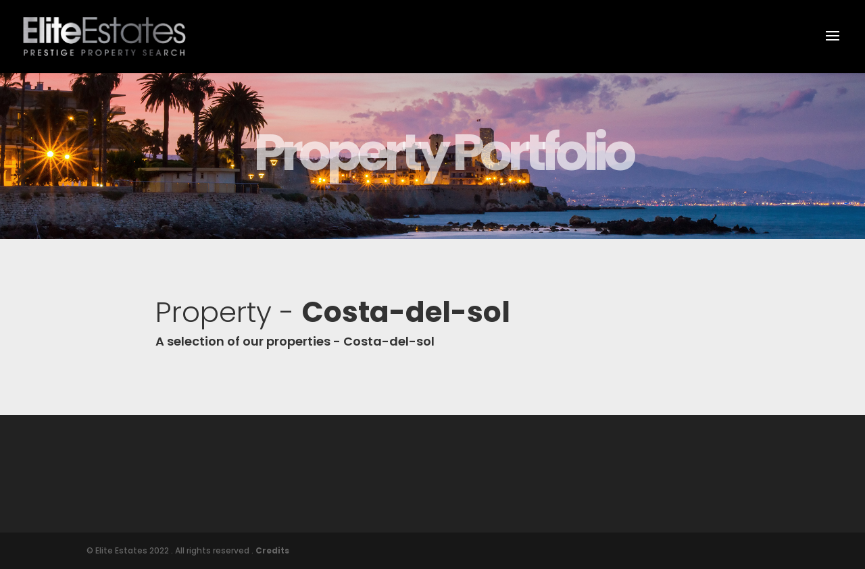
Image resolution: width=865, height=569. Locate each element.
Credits (272, 550)
